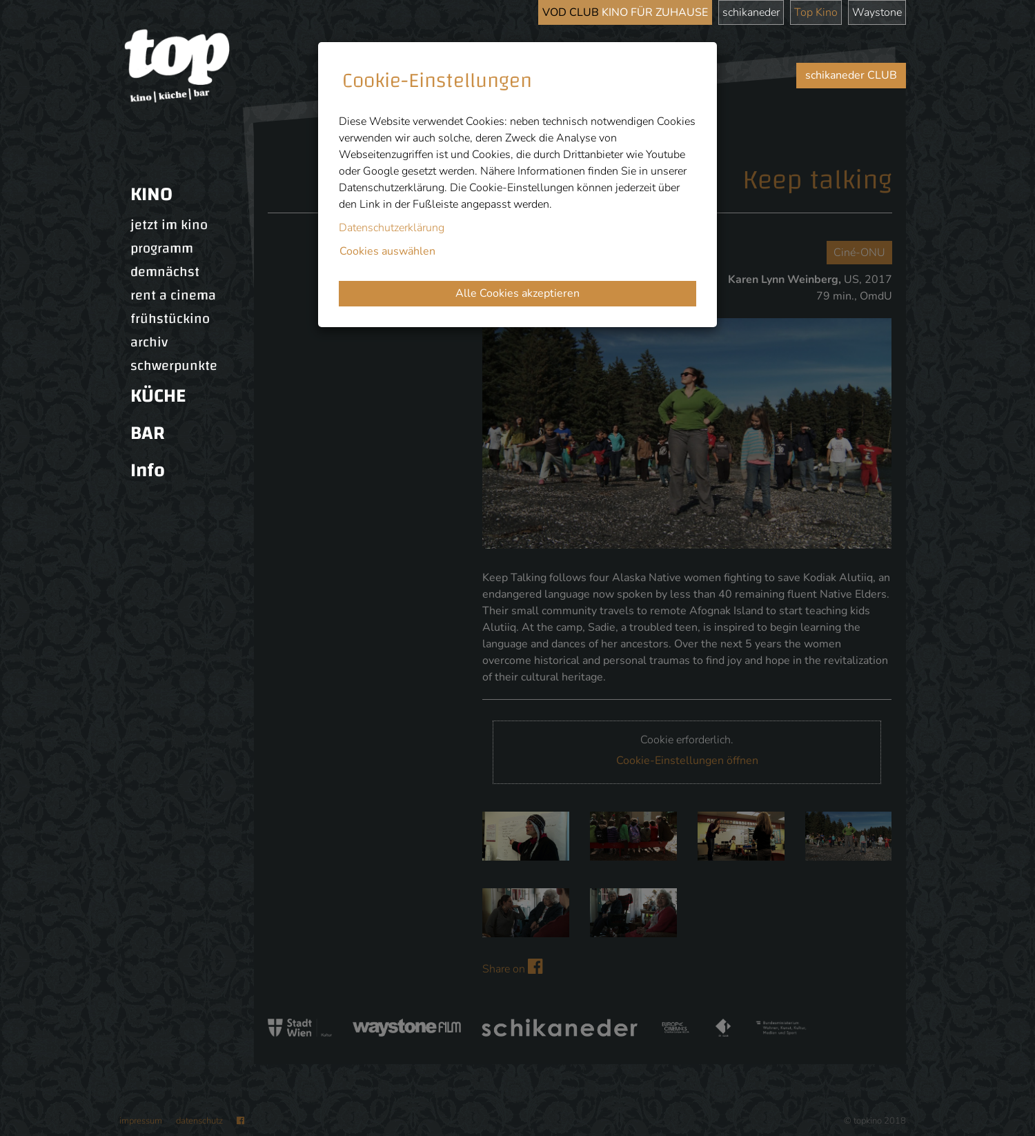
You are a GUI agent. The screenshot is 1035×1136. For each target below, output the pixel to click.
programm (161, 248)
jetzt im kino (169, 225)
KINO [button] (151, 194)
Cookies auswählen (387, 251)
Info (147, 470)
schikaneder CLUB (851, 75)
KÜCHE (158, 395)
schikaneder (751, 12)
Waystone (877, 12)
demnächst (164, 272)
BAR (147, 433)
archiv (149, 342)
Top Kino (816, 12)
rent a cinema (173, 295)
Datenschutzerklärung (391, 227)
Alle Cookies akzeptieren (517, 293)
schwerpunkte (173, 366)
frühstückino (170, 319)
